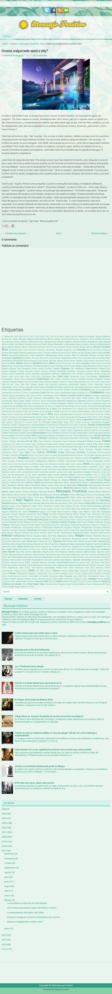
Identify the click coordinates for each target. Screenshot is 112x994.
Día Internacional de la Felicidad (15, 409)
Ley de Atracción (16, 474)
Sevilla (4, 557)
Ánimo (89, 350)
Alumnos (33, 347)
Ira (16, 464)
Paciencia (95, 509)
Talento (107, 565)
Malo (23, 482)
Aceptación (84, 339)
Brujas (79, 366)
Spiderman (74, 562)
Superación (63, 565)
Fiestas (12, 441)
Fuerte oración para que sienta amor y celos (36, 633)
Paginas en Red (61, 989)
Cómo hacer (38, 387)
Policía (84, 522)
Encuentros (74, 425)
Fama (90, 436)
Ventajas (92, 578)
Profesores (58, 527)
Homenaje (91, 452)
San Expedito (97, 546)
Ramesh (97, 530)
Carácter (80, 374)
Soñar (27, 562)
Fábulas (51, 435)
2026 (4, 809)
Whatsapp (97, 584)
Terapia (17, 571)
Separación (76, 554)
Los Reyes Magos (72, 477)
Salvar (38, 547)
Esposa (50, 433)
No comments (40, 55)
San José (106, 547)
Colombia (98, 384)
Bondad (36, 366)
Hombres (80, 452)
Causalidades (7, 379)
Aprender (40, 355)
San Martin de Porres (28, 549)
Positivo (5, 525)
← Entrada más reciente (14, 233)
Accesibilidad (66, 339)
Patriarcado (96, 514)
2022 (48, 336)
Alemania (93, 344)
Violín (24, 584)
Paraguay (14, 514)
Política (91, 522)
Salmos (106, 544)
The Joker (40, 571)
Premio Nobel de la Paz (50, 525)
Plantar (20, 522)
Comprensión (68, 387)
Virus (41, 584)
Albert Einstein (25, 344)
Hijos (27, 452)
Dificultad (27, 414)
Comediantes (7, 387)
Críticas (5, 395)
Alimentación (104, 344)
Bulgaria (5, 368)
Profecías (37, 527)
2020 (42, 336)
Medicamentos (57, 488)
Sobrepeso (6, 560)
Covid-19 (44, 392)
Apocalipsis (24, 355)
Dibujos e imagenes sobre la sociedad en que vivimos (33, 917)
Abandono (82, 336)
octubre (8, 863)
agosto (8, 872)
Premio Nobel (34, 525)
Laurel (36, 472)
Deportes (61, 401)
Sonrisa (21, 562)
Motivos (73, 497)
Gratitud (5, 449)
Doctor (40, 417)
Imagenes (23, 457)
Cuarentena (19, 395)
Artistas (57, 358)
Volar (68, 584)
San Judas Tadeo (10, 549)
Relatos (71, 536)
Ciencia (81, 382)
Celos (52, 379)
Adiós (41, 342)
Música (58, 500)
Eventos (19, 436)
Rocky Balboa (16, 544)
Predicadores (15, 525)
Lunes (4, 480)
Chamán (107, 379)
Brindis (73, 366)
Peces (49, 517)
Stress (107, 562)
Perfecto (107, 517)
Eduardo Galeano (76, 420)
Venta (85, 579)
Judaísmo (93, 466)
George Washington (75, 447)
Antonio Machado (99, 353)
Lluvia (25, 477)
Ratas (108, 530)
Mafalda (100, 480)
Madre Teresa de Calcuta (56, 480)
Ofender (68, 506)
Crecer (57, 393)
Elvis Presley (75, 422)
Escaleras (6, 430)
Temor (71, 568)
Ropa (36, 544)
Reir (55, 536)
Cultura (12, 398)
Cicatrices (63, 382)
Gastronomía (18, 447)
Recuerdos (78, 533)
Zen (27, 587)
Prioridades (6, 527)
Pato (89, 514)
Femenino (64, 438)
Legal (70, 472)
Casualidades (92, 376)
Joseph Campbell (59, 467)
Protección (106, 527)
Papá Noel (96, 512)
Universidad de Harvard (17, 576)
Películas (79, 517)
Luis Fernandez (100, 477)
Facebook (60, 435)
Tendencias (79, 568)
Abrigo (15, 339)
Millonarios (81, 495)
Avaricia (27, 361)
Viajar (18, 581)
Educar (98, 419)
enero (7, 928)
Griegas (30, 449)
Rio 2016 (48, 541)
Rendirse (98, 536)
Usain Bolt (77, 576)
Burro (19, 368)
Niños (94, 503)
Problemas (16, 527)
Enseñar (52, 428)
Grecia (13, 449)
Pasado (61, 514)
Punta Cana (75, 530)
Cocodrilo (53, 384)
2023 (52, 336)
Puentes (59, 530)
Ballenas (79, 361)
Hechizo (106, 449)
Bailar (73, 361)
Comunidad (79, 387)
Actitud (98, 339)
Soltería (107, 560)
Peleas (71, 517)
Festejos (5, 441)
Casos (82, 376)
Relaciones (63, 536)
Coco (47, 384)
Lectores (52, 472)
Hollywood (70, 452)
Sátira (86, 552)
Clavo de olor (7, 384)
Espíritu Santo (26, 433)
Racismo (89, 530)
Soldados (68, 560)
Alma (4, 347)
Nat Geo (95, 500)
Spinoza (82, 562)
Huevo (47, 455)
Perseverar (23, 519)
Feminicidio (84, 438)
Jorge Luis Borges (31, 467)
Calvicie (5, 371)
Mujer (19, 500)
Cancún (5, 374)
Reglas (44, 536)
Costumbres (34, 392)
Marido (21, 485)
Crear (52, 393)
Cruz (11, 395)
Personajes (33, 519)
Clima (16, 384)
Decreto (16, 401)
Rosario (41, 544)
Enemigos (83, 425)
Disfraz (107, 414)
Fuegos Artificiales (38, 444)
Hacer (81, 449)
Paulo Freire (20, 517)
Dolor (45, 417)
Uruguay (68, 576)
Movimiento (81, 497)
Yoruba (23, 587)
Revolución (17, 541)
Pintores (98, 519)
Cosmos (25, 393)
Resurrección (7, 541)
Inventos (107, 461)
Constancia (37, 390)
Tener (87, 568)
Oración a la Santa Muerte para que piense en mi (38, 683)
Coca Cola (24, 384)
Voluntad (74, 584)
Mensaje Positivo (47, 491)
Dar (73, 398)
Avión (45, 360)
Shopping (37, 557)
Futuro (62, 444)
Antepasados (32, 353)
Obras (40, 506)
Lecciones (44, 472)
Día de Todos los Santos (51, 406)
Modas (4, 497)
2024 (4, 818)
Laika (18, 472)
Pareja (45, 514)
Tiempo (56, 570)
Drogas (107, 417)
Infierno (86, 458)
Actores (10, 341)
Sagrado (89, 544)
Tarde (21, 568)
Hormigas (6, 455)
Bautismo (5, 363)
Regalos (37, 536)
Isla (27, 464)
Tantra (4, 568)
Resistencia (76, 539)
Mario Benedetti (32, 485)
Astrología (87, 358)
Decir (98, 398)
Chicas (30, 382)
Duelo (10, 420)
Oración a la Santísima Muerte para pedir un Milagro (40, 766)
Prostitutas (97, 527)
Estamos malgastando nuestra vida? (25, 50)
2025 (4, 813)
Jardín (73, 464)
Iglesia (98, 455)
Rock (108, 541)
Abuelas (22, 339)
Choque (55, 382)
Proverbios (14, 530)
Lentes (103, 472)
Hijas (21, 452)
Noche (100, 503)
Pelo (85, 517)
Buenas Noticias (103, 366)
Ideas (92, 455)
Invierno (11, 464)
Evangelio (10, 435)
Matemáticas (7, 488)
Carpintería (46, 376)
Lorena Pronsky (47, 477)
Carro (54, 376)
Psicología (32, 530)
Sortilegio (51, 562)
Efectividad (106, 420)
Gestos (86, 447)
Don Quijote (60, 417)
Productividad (27, 527)
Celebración (30, 379)
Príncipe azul (105, 525)
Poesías (72, 522)
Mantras (85, 482)
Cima (88, 382)
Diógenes (43, 414)
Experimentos (42, 436)
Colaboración (73, 384)
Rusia (57, 544)
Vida (42, 43)
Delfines (28, 401)
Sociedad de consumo (42, 560)
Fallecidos (83, 435)
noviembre (9, 858)
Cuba (27, 395)
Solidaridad (86, 560)
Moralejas (50, 497)
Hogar (61, 452)
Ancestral (32, 350)
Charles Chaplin (16, 382)
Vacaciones (93, 576)
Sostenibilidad (62, 562)
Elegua (66, 422)
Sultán (54, 565)
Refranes (29, 536)
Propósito (76, 527)
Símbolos (57, 557)
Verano (100, 579)
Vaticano (41, 579)
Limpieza (88, 474)
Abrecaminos (7, 339)
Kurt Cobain (82, 469)
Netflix (52, 503)
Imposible (42, 458)
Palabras (14, 512)
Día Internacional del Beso (96, 409)
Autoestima (7, 360)
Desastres (36, 403)
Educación (88, 419)
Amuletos (13, 350)
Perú (51, 520)
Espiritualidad (39, 433)
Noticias (5, 506)
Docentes (31, 417)
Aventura (34, 361)
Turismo (77, 573)
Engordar (26, 428)
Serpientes (101, 554)
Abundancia (41, 339)
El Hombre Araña (30, 422)
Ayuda (60, 360)
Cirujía (97, 382)
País (108, 509)
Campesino (81, 371)
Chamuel (5, 382)
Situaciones (105, 557)
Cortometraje (7, 393)
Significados (47, 557)
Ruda (52, 544)
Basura (107, 361)
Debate (84, 398)
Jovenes (71, 466)
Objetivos (26, 506)
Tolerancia (84, 571)
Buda (85, 366)
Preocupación (65, 525)
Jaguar (42, 464)
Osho (73, 509)
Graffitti (107, 446)
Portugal (107, 522)
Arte (41, 358)
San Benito (63, 547)
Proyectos (22, 530)
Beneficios (38, 363)
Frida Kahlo (15, 444)
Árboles (92, 355)
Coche (41, 384)
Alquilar (18, 347)
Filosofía (21, 441)
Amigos (97, 347)
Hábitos (67, 449)
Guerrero (45, 449)
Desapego (18, 403)
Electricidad (57, 422)
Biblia (52, 363)
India (66, 458)
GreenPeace (21, 449)
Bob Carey (102, 363)
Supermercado (75, 565)
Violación (96, 581)
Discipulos (77, 414)
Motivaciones (62, 497)
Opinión (83, 506)
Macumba (31, 480)
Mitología (101, 495)
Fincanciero (56, 441)
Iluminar (13, 458)
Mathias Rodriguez (14, 55)
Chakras (99, 379)
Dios (50, 414)
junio (6, 881)
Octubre (56, 506)
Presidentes (85, 525)
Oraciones (7, 508)
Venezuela (68, 579)
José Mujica (45, 466)
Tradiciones (21, 573)
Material (16, 488)
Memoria (25, 492)
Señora (68, 554)
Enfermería (17, 427)
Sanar (51, 549)
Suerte (29, 565)
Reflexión (7, 535)
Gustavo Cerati (56, 449)
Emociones (96, 422)
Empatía (106, 422)
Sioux (87, 557)
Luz (13, 480)
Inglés (4, 461)
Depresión (81, 401)
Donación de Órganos (76, 417)
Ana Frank (23, 350)
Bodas (10, 366)
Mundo (38, 500)
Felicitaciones (53, 438)
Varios (34, 579)
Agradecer (93, 341)
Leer (65, 472)
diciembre (9, 853)
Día (76, 403)
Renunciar (106, 536)
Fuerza (49, 444)
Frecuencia (6, 444)
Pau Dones (106, 514)
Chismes (48, 382)
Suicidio (48, 565)
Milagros (65, 494)
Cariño (103, 374)
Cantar (28, 374)
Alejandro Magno (82, 344)
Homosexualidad (103, 452)
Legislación (77, 472)
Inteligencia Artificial (56, 461)
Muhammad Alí (8, 500)
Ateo (94, 358)
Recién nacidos (54, 533)
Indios (72, 458)
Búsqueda (26, 368)
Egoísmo (9, 422)
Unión (4, 576)
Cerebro (82, 379)
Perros (14, 519)
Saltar (14, 547)
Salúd (26, 546)
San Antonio (53, 547)
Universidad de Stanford (39, 576)
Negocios (23, 503)
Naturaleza (105, 500)
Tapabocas (13, 567)
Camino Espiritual (57, 371)
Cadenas (65, 368)
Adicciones (33, 341)
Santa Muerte (8, 551)
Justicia (28, 469)
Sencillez (42, 554)
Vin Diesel (81, 581)
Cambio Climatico (25, 371)
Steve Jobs (99, 562)
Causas (17, 379)
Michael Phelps (26, 495)
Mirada (90, 495)
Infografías (95, 458)
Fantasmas (14, 438)
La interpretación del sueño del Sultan (25, 912)
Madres (73, 480)
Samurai (45, 547)
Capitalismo (65, 374)
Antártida (22, 353)
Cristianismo (97, 392)
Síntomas (81, 557)
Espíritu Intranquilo (10, 433)
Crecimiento (65, 392)
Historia (41, 452)
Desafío (98, 401)
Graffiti (100, 447)
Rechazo (43, 533)
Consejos (27, 389)
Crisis (87, 393)
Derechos (90, 401)
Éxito (34, 435)
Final (40, 441)
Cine (92, 382)
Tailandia (100, 565)
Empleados (6, 425)
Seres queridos (91, 554)
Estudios (106, 433)
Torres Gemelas (103, 571)
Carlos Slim (36, 376)
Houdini (31, 455)
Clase (108, 382)
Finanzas (47, 441)
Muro (52, 500)
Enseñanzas (42, 427)
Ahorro (5, 344)
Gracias (93, 446)
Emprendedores (39, 425)
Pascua (68, 514)
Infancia (79, 458)
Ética (4, 436)
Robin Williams (99, 541)
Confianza (105, 387)
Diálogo (57, 411)
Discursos (99, 414)
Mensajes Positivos (29, 43)
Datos (78, 398)
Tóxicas (5, 573)
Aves (40, 361)
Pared (39, 514)
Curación (37, 398)
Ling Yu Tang (99, 475)
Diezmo (10, 414)
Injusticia (11, 461)
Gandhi (5, 446)
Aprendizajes (51, 355)
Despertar (62, 403)
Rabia (82, 530)
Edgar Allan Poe (48, 420)
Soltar (101, 560)
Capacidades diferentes (50, 374)
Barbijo (92, 361)
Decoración (7, 401)
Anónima (106, 350)
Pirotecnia (106, 520)
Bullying (12, 368)
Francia (97, 441)
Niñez (88, 503)
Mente (98, 491)
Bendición (28, 363)
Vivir (56, 584)
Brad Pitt (54, 366)
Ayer (55, 361)
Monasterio (22, 497)
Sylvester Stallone (89, 565)
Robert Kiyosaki (85, 541)
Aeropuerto (77, 342)
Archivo (38, 599)
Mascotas (82, 485)
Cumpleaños (21, 398)
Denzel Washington (49, 401)
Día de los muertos (32, 406)
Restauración (94, 539)
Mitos (108, 495)
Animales (81, 349)
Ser (82, 554)
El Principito (45, 422)
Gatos (31, 446)
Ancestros (41, 350)
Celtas (57, 379)
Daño (69, 398)
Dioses (56, 414)
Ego (3, 422)
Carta (59, 376)
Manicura (58, 482)
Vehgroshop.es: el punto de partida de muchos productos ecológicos (49, 716)
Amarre (75, 347)
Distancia (13, 417)
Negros (31, 503)
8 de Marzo (60, 336)
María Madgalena (9, 485)
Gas (10, 447)
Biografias (86, 363)
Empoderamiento (24, 425)
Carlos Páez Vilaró (22, 376)
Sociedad (27, 560)
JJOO (103, 464)
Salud (20, 546)
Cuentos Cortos (76, 395)
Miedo (36, 494)
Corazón (74, 389)
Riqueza (57, 541)
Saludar (32, 547)
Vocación (62, 584)
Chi (25, 382)
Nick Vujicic (73, 503)
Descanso (45, 403)
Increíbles (60, 458)
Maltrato (30, 482)
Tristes (56, 573)
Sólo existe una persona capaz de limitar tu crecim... (32, 908)
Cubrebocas (48, 395)
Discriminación (89, 414)
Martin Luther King (50, 485)
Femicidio (74, 438)
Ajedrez (12, 344)
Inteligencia (41, 461)
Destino (70, 403)
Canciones (105, 371)
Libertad (64, 474)
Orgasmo (29, 509)
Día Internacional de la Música (71, 409)
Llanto (13, 477)
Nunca (18, 506)
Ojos (78, 506)
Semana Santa (31, 554)
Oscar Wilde (65, 509)
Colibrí (90, 384)
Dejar (21, 401)
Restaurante (105, 539)
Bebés (12, 363)
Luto (9, 480)
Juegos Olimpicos (9, 469)
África (84, 341)
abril (6, 891)
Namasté (87, 500)
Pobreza (55, 522)
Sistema (97, 557)
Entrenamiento (61, 428)
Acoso (92, 339)
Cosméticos (16, 393)
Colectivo (83, 384)
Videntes (52, 581)
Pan (19, 512)
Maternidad (26, 488)
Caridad (97, 374)
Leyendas (42, 474)
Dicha (93, 411)
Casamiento (74, 376)
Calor (108, 368)
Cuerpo (87, 395)
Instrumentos (30, 461)
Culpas (4, 398)
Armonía (35, 358)
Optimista (105, 506)
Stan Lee (90, 562)
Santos (72, 552)
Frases (106, 441)
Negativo (14, 503)
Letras (4, 475)
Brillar (66, 366)
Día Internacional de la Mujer (43, 408)
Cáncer (96, 371)
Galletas (107, 444)
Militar (73, 495)
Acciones (76, 339)
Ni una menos (61, 503)
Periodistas (6, 520)
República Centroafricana (12, 539)
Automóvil (18, 360)
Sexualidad (18, 557)
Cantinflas (35, 374)
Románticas (27, 544)
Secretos (93, 552)
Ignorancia (106, 455)
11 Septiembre (7, 336)
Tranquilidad (41, 573)
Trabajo (12, 573)
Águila (107, 341)
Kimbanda (73, 469)
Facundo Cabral (71, 436)
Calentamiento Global (95, 368)
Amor (5, 349)
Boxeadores (45, 366)
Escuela (33, 430)
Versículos (6, 581)
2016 (26, 336)
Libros (72, 474)
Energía (91, 425)
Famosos (105, 435)
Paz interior (34, 517)
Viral (30, 584)
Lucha (90, 477)
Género (58, 447)
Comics (15, 387)
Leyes (49, 474)
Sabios (72, 544)
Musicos (67, 500)
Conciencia (88, 387)
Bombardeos (19, 366)
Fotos (90, 441)
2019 (4, 841)
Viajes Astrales (28, 581)
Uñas (61, 576)
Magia (107, 480)
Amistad (106, 347)
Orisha (43, 509)
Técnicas (39, 568)
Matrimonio (38, 488)
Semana (20, 554)
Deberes (91, 398)
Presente (75, 525)
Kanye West (56, 469)
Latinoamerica (27, 472)
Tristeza (63, 573)
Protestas (5, 530)
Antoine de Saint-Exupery (61, 353)
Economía (32, 420)
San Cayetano (73, 547)
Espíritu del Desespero (100, 430)
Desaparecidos (8, 403)
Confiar (4, 390)
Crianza (80, 392)
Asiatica (74, 358)
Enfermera (6, 427)
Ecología (23, 419)
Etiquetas (23, 599)
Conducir (96, 387)
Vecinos (49, 579)
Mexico (10, 495)
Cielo (75, 382)
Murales (45, 500)
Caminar (44, 371)
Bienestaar (67, 363)
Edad (39, 419)
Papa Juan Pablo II (81, 512)
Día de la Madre (16, 406)
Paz (27, 517)
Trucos (70, 573)
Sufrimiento (38, 565)
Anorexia (5, 353)
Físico (64, 441)
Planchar (5, 522)
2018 (37, 336)
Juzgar (44, 469)
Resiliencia (66, 539)
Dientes (107, 411)
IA (88, 455)
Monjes (30, 497)
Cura (30, 398)
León (108, 472)
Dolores (52, 417)
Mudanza (91, 497)
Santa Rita (20, 552)
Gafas (100, 444)
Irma (23, 464)
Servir (108, 554)
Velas (61, 579)
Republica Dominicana (32, 539)
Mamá (38, 482)
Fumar (55, 444)
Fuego (27, 444)
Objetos (34, 506)
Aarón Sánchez (71, 336)
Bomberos (28, 366)
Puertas (66, 530)
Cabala (41, 368)
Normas (107, 503)
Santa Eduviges (78, 549)
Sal (101, 544)
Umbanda (106, 573)
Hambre (98, 449)
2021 (4, 832)
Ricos (35, 541)
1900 (16, 336)
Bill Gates (76, 363)
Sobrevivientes (16, 560)
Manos (66, 482)
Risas (64, 541)
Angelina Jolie (70, 350)
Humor (73, 455)
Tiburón (48, 571)
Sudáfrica (15, 565)
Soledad (76, 560)
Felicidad (42, 438)
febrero (8, 900)
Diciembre (100, 411)
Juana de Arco (82, 467)
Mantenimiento (76, 482)
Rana (103, 530)
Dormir (95, 417)
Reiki (50, 536)
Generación (50, 447)
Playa (40, 522)
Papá (54, 512)
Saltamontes (6, 547)
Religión (79, 535)
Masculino (106, 485)
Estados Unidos (60, 433)
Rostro (47, 544)
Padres (102, 508)
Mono (37, 497)
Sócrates (56, 560)
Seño (63, 554)
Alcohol (44, 344)
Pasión (76, 514)
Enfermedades (103, 425)
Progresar (68, 527)
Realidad (25, 533)
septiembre (10, 867)
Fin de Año (31, 441)
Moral (42, 497)
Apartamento (14, 355)
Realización (34, 533)
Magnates (6, 482)
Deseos (53, 403)
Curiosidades (48, 398)
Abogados (91, 336)
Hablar (74, 449)
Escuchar (25, 430)
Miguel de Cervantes (52, 495)
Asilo (81, 358)
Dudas (4, 420)
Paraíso (22, 514)
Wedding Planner (86, 584)
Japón (67, 464)
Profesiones (47, 527)
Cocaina (33, 384)
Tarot (33, 568)
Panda (25, 512)
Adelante (24, 342)
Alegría (51, 344)
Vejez (55, 579)
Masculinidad (95, 485)
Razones (17, 533)
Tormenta (92, 571)
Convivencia (58, 390)
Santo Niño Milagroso (59, 552)
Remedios (89, 536)
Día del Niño (93, 406)
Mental (91, 491)
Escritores (15, 430)
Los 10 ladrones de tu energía (29, 666)
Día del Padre (104, 406)
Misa (95, 495)
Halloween (89, 449)
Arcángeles (7, 358)
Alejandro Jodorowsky (64, 344)
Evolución (26, 435)
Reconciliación (66, 533)
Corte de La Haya (98, 390)
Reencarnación (104, 533)
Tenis (92, 568)
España (55, 430)
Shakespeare (28, 557)
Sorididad (35, 562)
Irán (19, 464)
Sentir (59, 554)
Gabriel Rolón (91, 444)
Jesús (86, 463)
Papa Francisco (64, 512)
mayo (7, 886)
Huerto (41, 455)
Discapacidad (66, 414)
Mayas (47, 488)
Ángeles (59, 350)
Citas (102, 382)
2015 (4, 939)
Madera (39, 480)
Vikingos (72, 581)
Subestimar (6, 565)
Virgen (35, 584)
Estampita (72, 433)
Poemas (64, 522)
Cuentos (14, 43)
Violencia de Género (12, 584)
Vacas (102, 576)
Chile (36, 382)
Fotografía (81, 441)
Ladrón (13, 472)
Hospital (23, 455)
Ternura (24, 571)
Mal (18, 482)
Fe (29, 438)
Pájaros (5, 512)
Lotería (83, 477)
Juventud (36, 469)
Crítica (107, 393)
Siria (92, 557)
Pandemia (33, 511)
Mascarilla (72, 485)
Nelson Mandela (41, 503)
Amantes (62, 347)
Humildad (65, 455)
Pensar (91, 517)
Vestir (13, 581)
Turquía (84, 573)
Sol (62, 560)
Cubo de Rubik (36, 395)
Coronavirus (85, 389)
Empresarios (52, 425)
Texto (31, 570)
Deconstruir (105, 398)
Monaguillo (12, 497)
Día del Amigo (67, 406)
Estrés (91, 433)
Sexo (9, 557)
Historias (51, 452)
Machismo (21, 480)
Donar (89, 417)
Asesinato (66, 358)
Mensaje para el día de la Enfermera (32, 649)
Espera (70, 430)
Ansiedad (13, 352)
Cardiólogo (88, 374)
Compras (59, 387)
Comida (29, 387)
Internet (80, 461)
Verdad (107, 579)
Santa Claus (66, 549)
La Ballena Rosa (93, 469)
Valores (27, 579)
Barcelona (100, 361)
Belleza (19, 363)
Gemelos (42, 447)
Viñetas (89, 581)
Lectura (60, 472)
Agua (101, 341)
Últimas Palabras (95, 573)
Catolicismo (104, 376)
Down (101, 417)
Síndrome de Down (69, 557)
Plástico (34, 522)
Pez (68, 520)
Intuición (88, 461)
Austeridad (100, 358)
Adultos (68, 341)
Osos (78, 509)
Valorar (20, 579)
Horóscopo (14, 455)
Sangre (57, 549)
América (89, 347)
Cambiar (13, 371)
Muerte (107, 497)
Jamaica (61, 464)
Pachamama (86, 509)
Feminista (95, 438)
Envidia (87, 427)
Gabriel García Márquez (76, 444)
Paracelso (5, 514)
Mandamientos (47, 482)
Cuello (56, 395)
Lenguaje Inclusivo (91, 472)
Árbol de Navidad (79, 355)
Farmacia (23, 438)
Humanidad (55, 455)
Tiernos (64, 570)
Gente (64, 446)
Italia (36, 464)
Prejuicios (25, 525)
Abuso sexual (53, 339)
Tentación (99, 568)
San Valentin (42, 549)
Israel (31, 464)
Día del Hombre (81, 406)
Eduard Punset (62, 420)
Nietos (82, 503)
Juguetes (20, 469)
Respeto (85, 539)
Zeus (32, 587)
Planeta (12, 522)
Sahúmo (97, 544)
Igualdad (6, 458)
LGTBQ (56, 475)
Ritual (70, 541)
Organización (19, 509)
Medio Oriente (104, 488)
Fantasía (5, 438)
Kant (50, 469)
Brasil (60, 366)
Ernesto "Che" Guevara (101, 428)
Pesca (55, 520)
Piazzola (87, 520)
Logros (38, 477)
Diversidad (22, 417)
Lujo (108, 477)
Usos (85, 576)
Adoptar (61, 342)
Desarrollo (27, 403)
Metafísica (106, 492)
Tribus (50, 573)
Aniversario (97, 350)
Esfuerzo (41, 430)
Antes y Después (44, 353)
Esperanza (78, 430)
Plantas (27, 522)
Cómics (22, 387)
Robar (75, 541)
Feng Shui (105, 438)
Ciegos (70, 382)
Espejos (63, 430)
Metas (4, 495)
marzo (7, 895)
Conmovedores (15, 389)
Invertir (4, 464)
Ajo (16, 344)
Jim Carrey (95, 464)
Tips (76, 570)
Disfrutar (5, 417)
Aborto (99, 336)
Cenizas (74, 379)
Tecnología (50, 567)
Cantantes (19, 374)
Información (105, 458)
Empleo (14, 425)
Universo (54, 576)
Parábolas (105, 512)
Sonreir (14, 562)
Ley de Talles (31, 475)
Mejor (12, 491)
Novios (12, 506)
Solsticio (95, 560)
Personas (44, 519)
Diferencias (18, 414)
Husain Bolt (82, 455)
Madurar (81, 480)
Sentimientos (51, 554)
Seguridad (13, 554)
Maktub (13, 482)
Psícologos (51, 530)
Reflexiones (19, 535)
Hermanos (6, 452)
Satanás (79, 552)
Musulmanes (77, 500)
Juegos (107, 467)
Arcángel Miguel (103, 355)
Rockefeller (6, 544)
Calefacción (79, 368)
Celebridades (42, 379)
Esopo (48, 430)
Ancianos (50, 350)
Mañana (107, 482)
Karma (65, 469)
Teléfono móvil (61, 568)
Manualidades (96, 482)
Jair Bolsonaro (51, 464)
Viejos (66, 581)
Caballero (48, 368)
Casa (66, 376)
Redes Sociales (91, 533)
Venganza (78, 579)
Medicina (68, 488)
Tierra (71, 570)
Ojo (73, 506)
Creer (74, 392)
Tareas (27, 568)
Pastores (83, 514)
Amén (83, 347)
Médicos (77, 488)
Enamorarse (64, 425)
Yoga (17, 586)
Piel (92, 520)
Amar (69, 347)
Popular (8, 599)
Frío (22, 444)
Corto (108, 390)
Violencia (105, 581)
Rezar (29, 541)
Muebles (99, 497)
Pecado (43, 517)
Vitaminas (49, 584)
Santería (28, 552)
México (17, 495)
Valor (13, 579)
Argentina (17, 358)
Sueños (22, 565)
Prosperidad (86, 527)
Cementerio (65, 379)
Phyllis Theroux (77, 520)
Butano (34, 368)
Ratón (4, 533)
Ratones (10, 533)
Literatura (6, 477)
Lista (108, 474)
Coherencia (62, 384)
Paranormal (31, 514)
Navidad (6, 503)
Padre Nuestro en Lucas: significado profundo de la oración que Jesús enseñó (53, 749)
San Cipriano (85, 547)
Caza (23, 379)
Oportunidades (94, 506)
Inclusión (51, 458)
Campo (89, 371)
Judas (101, 467)
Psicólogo (42, 530)
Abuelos (31, 339)
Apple (32, 355)
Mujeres (28, 500)
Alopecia (10, 347)
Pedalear (55, 517)
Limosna (79, 475)
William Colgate (8, 587)
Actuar (17, 342)
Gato (26, 446)
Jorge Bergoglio (15, 466)
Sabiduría (64, 544)
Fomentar (72, 441)
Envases (80, 428)
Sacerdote (80, 544)
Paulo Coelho (8, 517)
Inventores (98, 461)
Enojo (33, 427)
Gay (36, 446)
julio (6, 877)
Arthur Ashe (49, 358)
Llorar (19, 477)
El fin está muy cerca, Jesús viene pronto (34, 783)
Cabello (56, 368)
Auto (108, 358)
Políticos (99, 522)
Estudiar (98, 433)
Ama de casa (52, 347)
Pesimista (63, 520)
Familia (97, 435)
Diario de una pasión (68, 411)
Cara (74, 374)
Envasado (72, 428)
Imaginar (33, 458)
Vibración (39, 581)
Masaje (63, 485)
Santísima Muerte (40, 552)
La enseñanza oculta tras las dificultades (27, 903)
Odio (62, 506)
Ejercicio (18, 422)
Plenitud (46, 522)
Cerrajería (90, 379)
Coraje (67, 389)
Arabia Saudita (64, 355)
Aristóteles (27, 358)
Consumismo (47, 390)
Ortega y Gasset (53, 509)
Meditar (5, 491)
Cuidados (95, 395)
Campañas (71, 371)
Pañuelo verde (45, 512)
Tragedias (31, 573)
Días (80, 411)
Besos (46, 363)
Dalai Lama (61, 398)
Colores (107, 384)
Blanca (94, 363)
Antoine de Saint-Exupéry (81, 353)
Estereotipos (82, 433)
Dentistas (36, 401)
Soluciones (6, 562)
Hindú (33, 452)
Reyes (24, 541)
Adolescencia (50, 341)
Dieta (4, 414)
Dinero (35, 414)
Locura (31, 477)
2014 (21, 336)
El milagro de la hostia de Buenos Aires (34, 699)
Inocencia (20, 461)
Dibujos (86, 411)
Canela (11, 374)
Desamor (106, 401)
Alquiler (25, 347)
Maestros (90, 480)
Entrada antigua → (100, 233)
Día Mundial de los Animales (41, 411)
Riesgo (41, 541)
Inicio (6, 36)
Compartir (49, 387)
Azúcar (67, 361)
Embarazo (86, 422)
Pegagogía (64, 517)
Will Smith (106, 584)
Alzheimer (42, 347)
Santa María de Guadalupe (97, 549)
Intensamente (71, 461)
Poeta (79, 522)
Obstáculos (48, 506)
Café (72, 368)
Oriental (36, 509)
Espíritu (87, 430)
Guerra (38, 449)
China (41, 382)
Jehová (79, 464)
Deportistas (71, 401)
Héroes (15, 452)
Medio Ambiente (90, 488)
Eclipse (16, 420)
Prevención (95, 525)
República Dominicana (52, 539)
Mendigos (34, 492)
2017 (32, 336)
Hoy (36, 455)
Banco (86, 361)
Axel (50, 361)
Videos (59, 581)
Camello (36, 371)
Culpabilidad (105, 395)
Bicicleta (58, 363)
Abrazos (106, 336)
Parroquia (53, 514)
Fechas (34, 438)
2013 (4, 949)
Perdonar (99, 517)
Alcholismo (36, 344)
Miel (41, 495)
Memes (18, 492)
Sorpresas (44, 562)
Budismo (92, 366)
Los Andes (59, 477)
